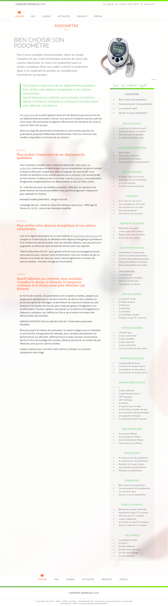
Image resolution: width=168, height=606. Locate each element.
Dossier (19, 14)
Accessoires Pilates (127, 433)
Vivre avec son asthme (128, 237)
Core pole (132, 196)
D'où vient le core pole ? (129, 201)
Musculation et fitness (128, 284)
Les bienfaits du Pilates (129, 436)
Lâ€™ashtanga (125, 400)
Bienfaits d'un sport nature (130, 464)
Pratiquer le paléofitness (129, 470)
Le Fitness (122, 403)
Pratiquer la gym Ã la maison (132, 317)
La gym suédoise (126, 390)
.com (31, 4)
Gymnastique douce (132, 358)
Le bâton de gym (126, 302)
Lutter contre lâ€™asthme (130, 231)
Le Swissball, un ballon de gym (132, 409)
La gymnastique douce (128, 363)
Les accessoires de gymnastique (133, 412)
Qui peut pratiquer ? (127, 210)
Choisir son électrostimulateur (132, 255)
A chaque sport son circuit (130, 176)
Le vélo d (122, 543)
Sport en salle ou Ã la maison (132, 525)
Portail (98, 14)
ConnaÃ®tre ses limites (129, 158)
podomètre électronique (85, 235)
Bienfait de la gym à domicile (131, 509)
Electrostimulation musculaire (132, 265)
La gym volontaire (126, 345)
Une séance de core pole (129, 213)
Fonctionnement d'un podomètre (135, 104)
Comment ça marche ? (128, 155)
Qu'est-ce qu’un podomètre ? (133, 112)
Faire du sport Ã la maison (130, 515)
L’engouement (124, 274)
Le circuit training (126, 183)
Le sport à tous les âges (129, 406)
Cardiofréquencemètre (132, 147)
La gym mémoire (126, 342)
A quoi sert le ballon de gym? (131, 128)
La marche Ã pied (128, 108)
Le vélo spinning (125, 555)
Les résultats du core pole (130, 207)
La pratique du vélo (127, 540)
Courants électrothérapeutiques (133, 258)
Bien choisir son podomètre (132, 99)
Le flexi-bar (123, 305)
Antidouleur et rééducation (131, 252)
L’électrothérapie (126, 271)
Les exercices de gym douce (131, 366)
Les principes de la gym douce (132, 372)
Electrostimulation (132, 247)
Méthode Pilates (132, 429)
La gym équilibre (126, 338)
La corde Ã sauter (126, 298)
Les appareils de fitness (129, 415)
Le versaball (123, 311)
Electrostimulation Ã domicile (132, 262)
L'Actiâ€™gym (124, 332)
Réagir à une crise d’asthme (131, 234)
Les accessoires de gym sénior (132, 348)
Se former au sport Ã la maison (133, 522)
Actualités (64, 14)
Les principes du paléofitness (131, 467)
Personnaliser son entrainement (133, 162)
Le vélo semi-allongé (127, 552)
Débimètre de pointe (132, 223)
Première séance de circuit (130, 186)
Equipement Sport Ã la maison (132, 512)
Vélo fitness (132, 535)
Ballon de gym (132, 123)
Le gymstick (123, 308)
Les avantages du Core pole (131, 204)
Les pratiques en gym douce (131, 369)
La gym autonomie (127, 335)
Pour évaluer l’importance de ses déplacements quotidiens (59, 85)
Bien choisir (123, 152)
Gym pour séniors (132, 327)
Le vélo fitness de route (129, 549)
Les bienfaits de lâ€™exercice (132, 419)
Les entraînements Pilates (130, 440)
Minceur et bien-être (128, 281)
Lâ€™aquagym (125, 396)
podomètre (28, 115)
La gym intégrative (127, 519)
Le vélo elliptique (126, 546)
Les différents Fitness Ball (130, 137)
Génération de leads (85, 601)
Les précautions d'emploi (129, 277)
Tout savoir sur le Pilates (129, 443)
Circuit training (132, 172)
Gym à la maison (132, 294)
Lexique (46, 14)
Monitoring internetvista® (97, 603)
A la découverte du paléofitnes (132, 457)
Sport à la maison (132, 504)
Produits (82, 14)
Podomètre (132, 480)
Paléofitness (132, 453)
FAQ (33, 14)
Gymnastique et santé (132, 382)
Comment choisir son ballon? (131, 131)
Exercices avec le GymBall (130, 134)
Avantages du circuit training (131, 179)
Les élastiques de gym (128, 314)
